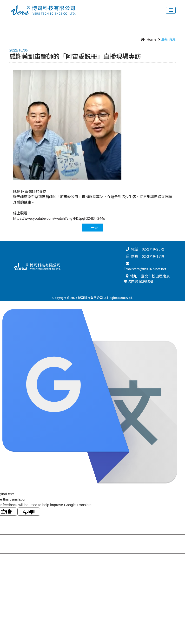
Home (147, 39)
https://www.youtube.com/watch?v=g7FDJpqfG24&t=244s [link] (59, 218)
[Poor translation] (28, 512)
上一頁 (92, 227)
